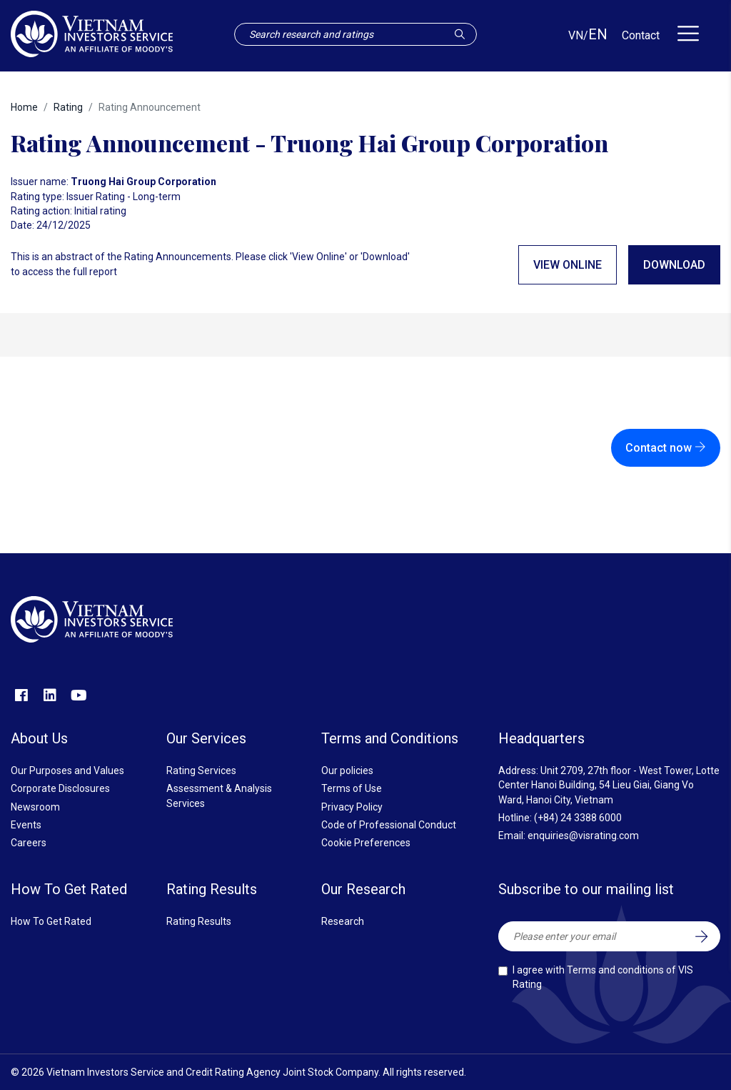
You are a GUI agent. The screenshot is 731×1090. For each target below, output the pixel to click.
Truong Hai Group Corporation (143, 181)
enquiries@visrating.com (583, 835)
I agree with (603, 977)
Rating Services (201, 770)
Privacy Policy (352, 807)
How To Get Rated (51, 921)
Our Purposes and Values (67, 770)
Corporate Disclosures (60, 788)
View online (567, 265)
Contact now (665, 448)
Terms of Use (351, 788)
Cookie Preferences (365, 842)
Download (674, 265)
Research (342, 921)
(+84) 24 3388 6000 (578, 817)
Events (26, 825)
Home (24, 107)
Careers (28, 842)
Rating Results (198, 921)
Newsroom (35, 807)
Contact (641, 35)
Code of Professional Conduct (388, 825)
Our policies (347, 770)
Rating (68, 107)
